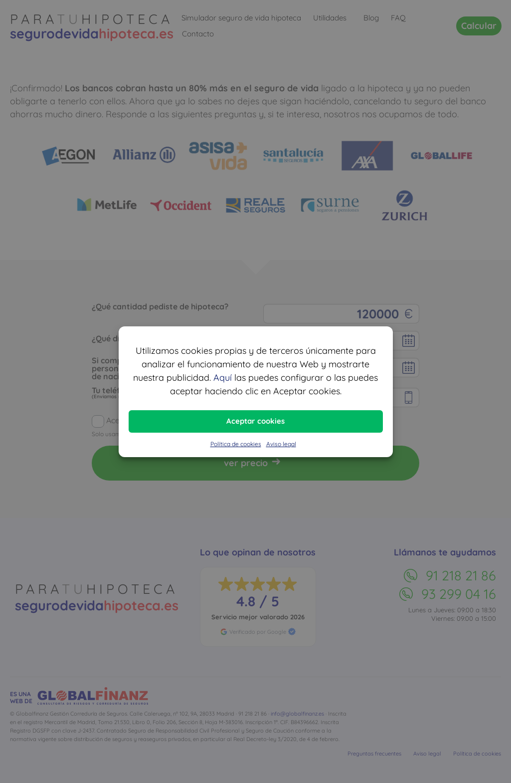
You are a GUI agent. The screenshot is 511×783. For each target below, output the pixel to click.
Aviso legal (281, 444)
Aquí (222, 377)
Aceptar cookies (255, 421)
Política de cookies (235, 444)
